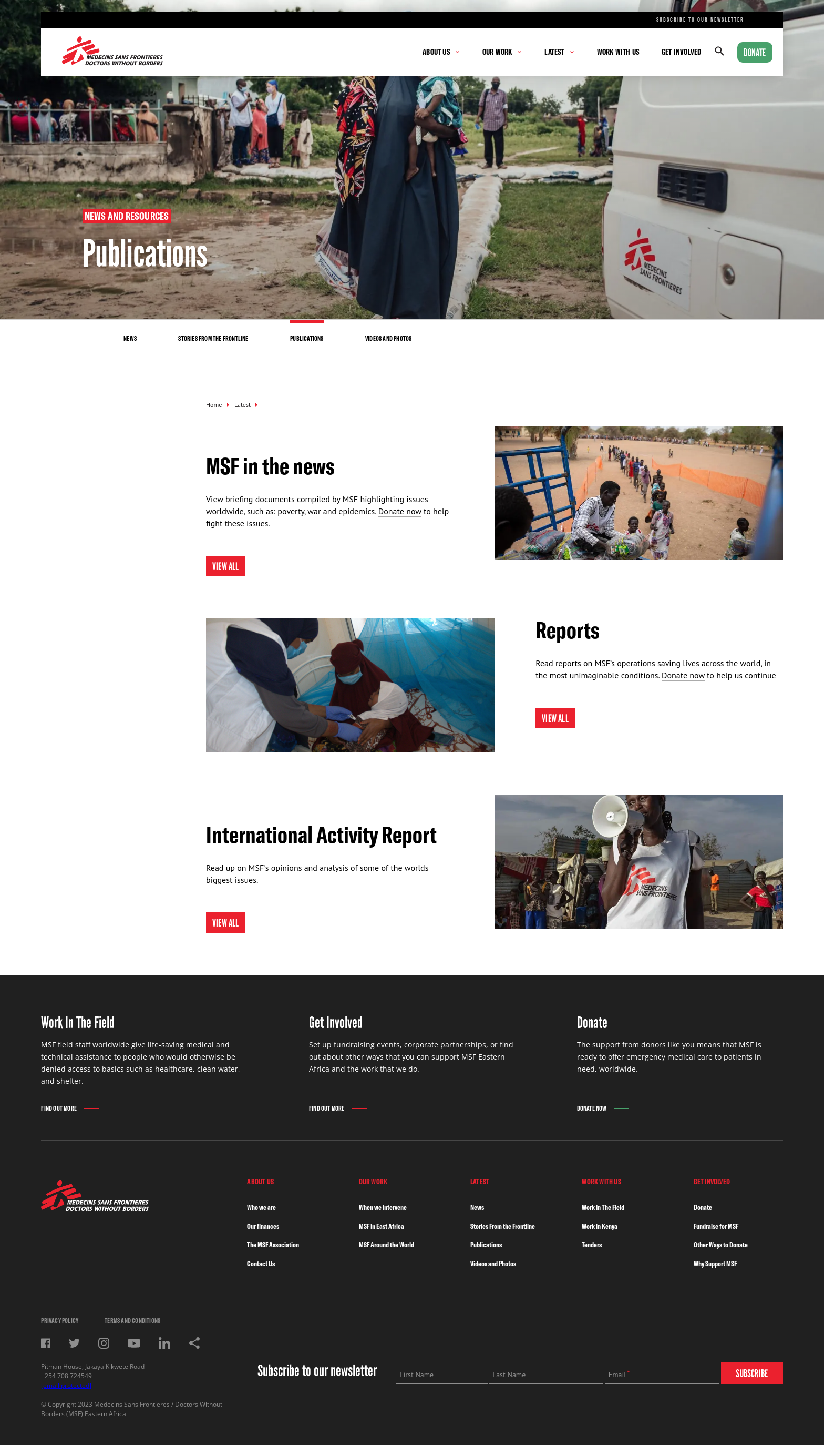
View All (225, 566)
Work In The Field (603, 1207)
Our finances (263, 1226)
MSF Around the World (386, 1244)
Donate (755, 52)
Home (214, 405)
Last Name (509, 1374)
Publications (486, 1244)
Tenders (592, 1244)
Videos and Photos (493, 1263)
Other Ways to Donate (721, 1244)
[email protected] (66, 1385)
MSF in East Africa (381, 1226)
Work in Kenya (599, 1226)
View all (225, 923)
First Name (416, 1374)
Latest (242, 405)
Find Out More (59, 1108)
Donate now (399, 511)
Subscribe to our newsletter (700, 19)
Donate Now (592, 1108)
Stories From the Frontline (502, 1226)
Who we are (261, 1207)
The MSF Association (273, 1244)
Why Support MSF (715, 1263)
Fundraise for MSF (716, 1226)
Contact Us (261, 1263)
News (477, 1207)
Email (617, 1374)
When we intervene (383, 1207)
